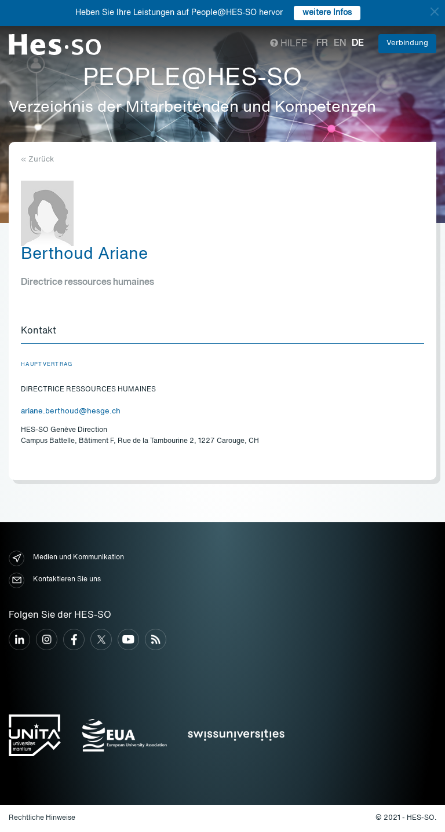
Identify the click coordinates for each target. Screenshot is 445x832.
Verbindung (407, 43)
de (358, 43)
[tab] (222, 332)
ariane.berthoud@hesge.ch (71, 411)
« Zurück (37, 159)
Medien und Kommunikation (66, 558)
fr (322, 43)
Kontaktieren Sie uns (55, 580)
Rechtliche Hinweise (42, 818)
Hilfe (289, 44)
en (340, 43)
